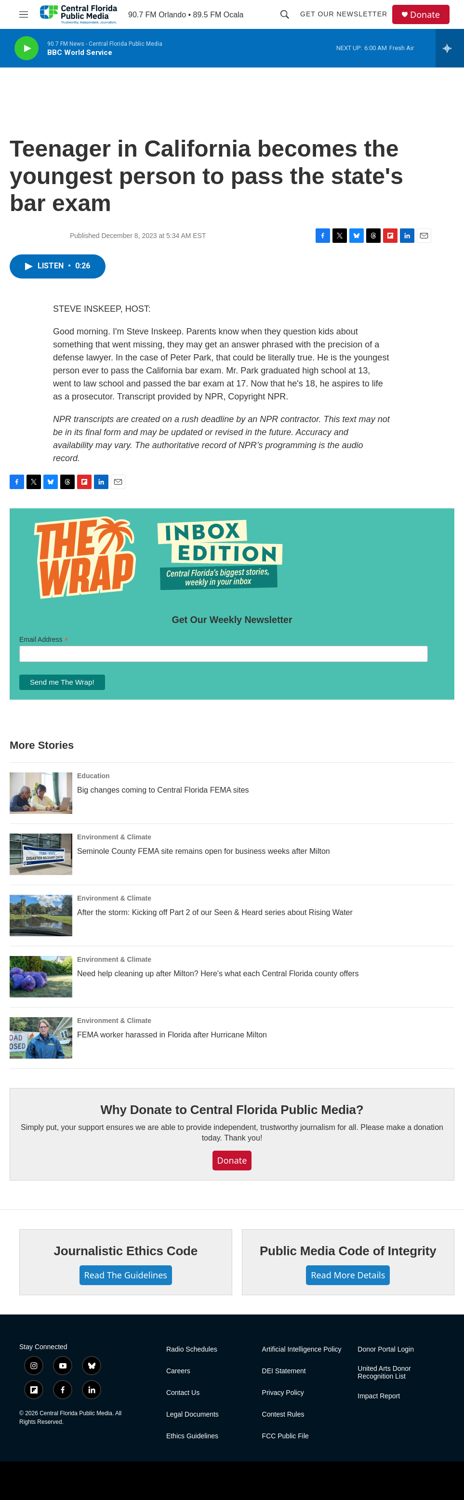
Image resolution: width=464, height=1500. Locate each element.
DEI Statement (284, 1371)
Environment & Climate (114, 837)
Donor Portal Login (386, 1349)
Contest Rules (283, 1414)
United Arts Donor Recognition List (384, 1372)
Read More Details (348, 1275)
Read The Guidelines (125, 1275)
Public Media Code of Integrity (348, 1251)
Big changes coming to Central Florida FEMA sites (163, 790)
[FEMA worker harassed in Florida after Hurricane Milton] (41, 1038)
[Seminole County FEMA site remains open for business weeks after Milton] (41, 854)
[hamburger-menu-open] (23, 14)
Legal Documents (192, 1414)
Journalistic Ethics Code (125, 1251)
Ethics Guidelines (192, 1436)
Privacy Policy (283, 1392)
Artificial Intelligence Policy (302, 1349)
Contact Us (182, 1392)
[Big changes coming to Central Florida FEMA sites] (41, 793)
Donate (425, 15)
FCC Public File (285, 1436)
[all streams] (450, 48)
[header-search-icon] (285, 14)
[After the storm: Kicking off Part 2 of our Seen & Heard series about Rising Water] (41, 915)
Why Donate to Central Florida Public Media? (231, 1109)
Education (93, 776)
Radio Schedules (191, 1349)
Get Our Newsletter (343, 14)
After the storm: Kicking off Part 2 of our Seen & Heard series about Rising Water (215, 912)
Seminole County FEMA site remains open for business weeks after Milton (203, 851)
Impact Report (379, 1396)
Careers (178, 1371)
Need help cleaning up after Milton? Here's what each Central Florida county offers (217, 973)
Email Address (43, 639)
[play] (26, 48)
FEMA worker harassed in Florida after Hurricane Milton (172, 1035)
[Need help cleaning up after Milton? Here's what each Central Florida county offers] (41, 976)
